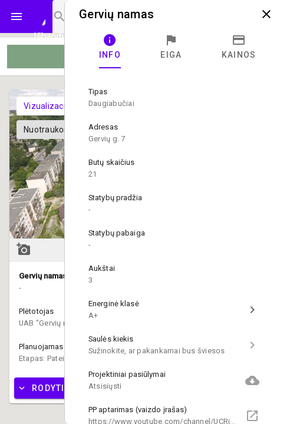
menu (16, 16)
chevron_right (252, 310)
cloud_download (252, 380)
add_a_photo (24, 249)
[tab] (110, 47)
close (266, 14)
